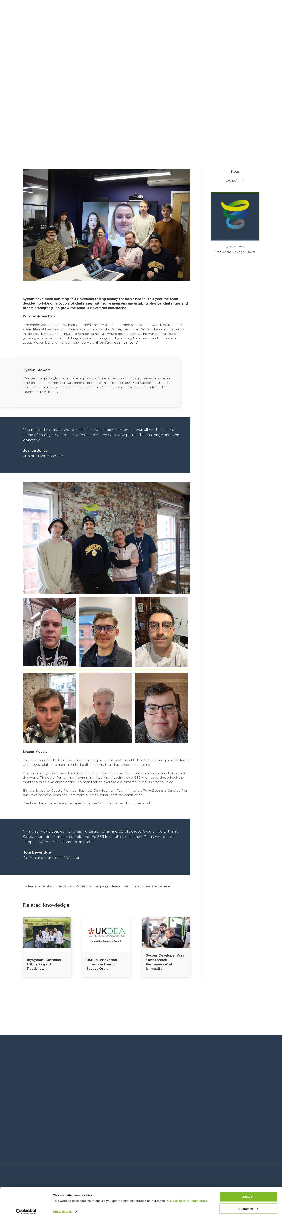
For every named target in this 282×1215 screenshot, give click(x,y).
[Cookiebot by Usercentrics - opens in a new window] (26, 1207)
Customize (248, 1204)
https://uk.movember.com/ (116, 342)
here (166, 886)
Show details (62, 1207)
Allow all (248, 1192)
